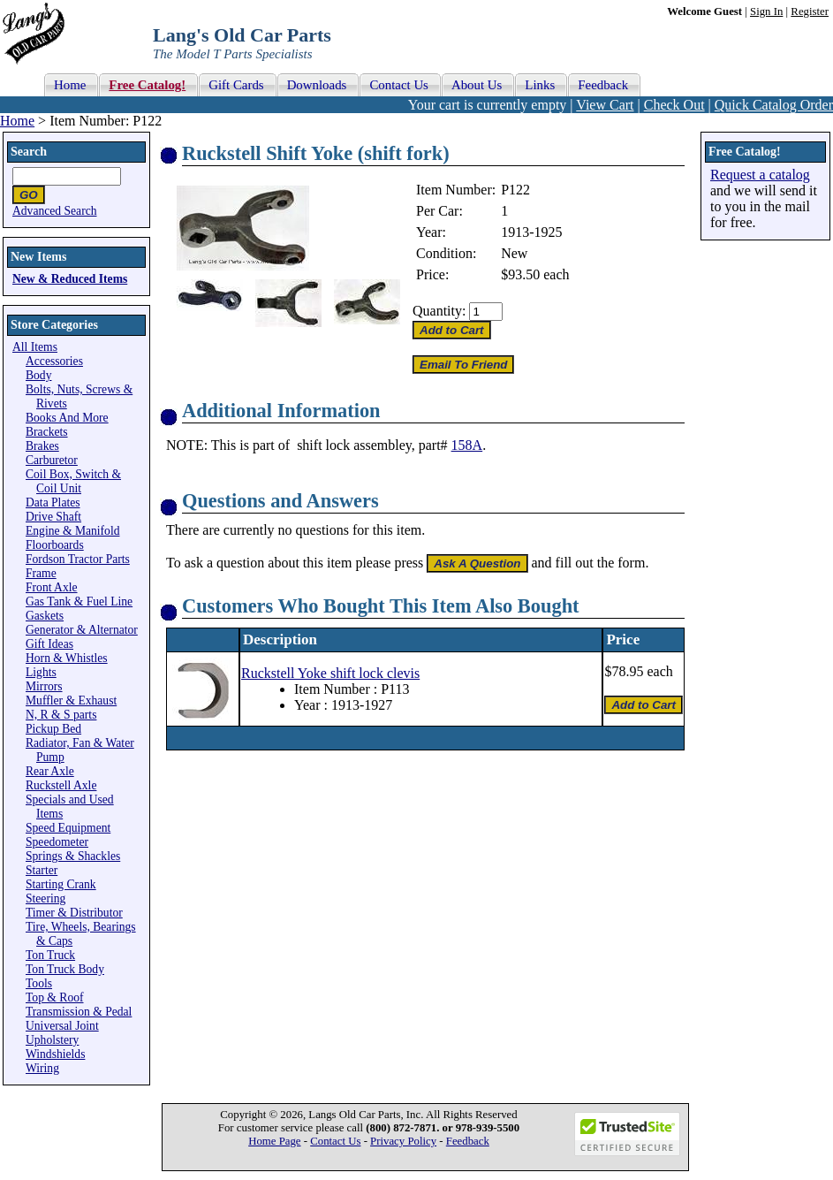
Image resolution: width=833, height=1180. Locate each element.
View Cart (604, 104)
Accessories (54, 361)
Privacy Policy (403, 1141)
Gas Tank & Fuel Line (79, 601)
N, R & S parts (61, 714)
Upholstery (52, 1040)
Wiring (42, 1068)
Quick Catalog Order (774, 104)
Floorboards (55, 545)
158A (467, 445)
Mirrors (44, 686)
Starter (41, 870)
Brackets (47, 431)
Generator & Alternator (82, 629)
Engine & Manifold (72, 530)
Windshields (55, 1054)
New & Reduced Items (69, 278)
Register (810, 11)
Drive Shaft (53, 516)
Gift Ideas (49, 644)
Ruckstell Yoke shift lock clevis (330, 673)
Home (17, 120)
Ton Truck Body (65, 969)
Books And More (67, 417)
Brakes (42, 446)
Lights (41, 672)
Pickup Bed (53, 728)
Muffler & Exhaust (71, 700)
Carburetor (52, 460)
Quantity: (439, 310)
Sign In (766, 11)
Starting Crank (61, 884)
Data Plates (53, 502)
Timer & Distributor (74, 912)
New (514, 253)
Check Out (674, 104)
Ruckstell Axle (61, 785)
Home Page (274, 1141)
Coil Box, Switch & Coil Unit (73, 481)
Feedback (467, 1141)
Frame (41, 573)
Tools (39, 983)
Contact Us (335, 1141)
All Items (34, 347)
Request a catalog (760, 174)
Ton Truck (50, 955)
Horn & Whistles (67, 658)
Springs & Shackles (73, 856)
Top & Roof (55, 997)
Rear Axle (50, 771)
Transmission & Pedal (79, 1011)
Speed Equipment (68, 827)
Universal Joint (62, 1025)
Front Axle (52, 587)
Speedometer (57, 842)
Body (38, 375)
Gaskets (45, 615)
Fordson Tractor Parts (78, 559)
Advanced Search (54, 210)
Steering (45, 898)
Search (29, 151)
